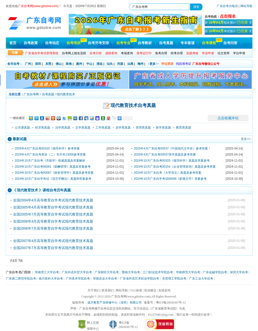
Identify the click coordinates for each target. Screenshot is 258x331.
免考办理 (161, 53)
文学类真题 (82, 127)
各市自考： (14, 64)
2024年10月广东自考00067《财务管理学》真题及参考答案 (54, 172)
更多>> (245, 139)
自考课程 (209, 43)
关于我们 (94, 290)
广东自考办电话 (227, 6)
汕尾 (130, 64)
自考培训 (73, 43)
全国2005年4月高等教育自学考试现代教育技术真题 (53, 207)
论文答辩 (223, 53)
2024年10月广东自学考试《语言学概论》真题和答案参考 (53, 178)
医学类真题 (163, 127)
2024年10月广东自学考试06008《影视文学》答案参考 (170, 178)
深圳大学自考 (239, 272)
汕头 (110, 64)
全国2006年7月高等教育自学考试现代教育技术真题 (53, 228)
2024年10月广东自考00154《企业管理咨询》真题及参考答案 (175, 166)
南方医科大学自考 (51, 278)
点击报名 (228, 16)
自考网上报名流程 (74, 53)
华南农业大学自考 (105, 278)
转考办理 (177, 53)
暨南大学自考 (131, 272)
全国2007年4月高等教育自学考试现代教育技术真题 (53, 241)
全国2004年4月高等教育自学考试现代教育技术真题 (53, 200)
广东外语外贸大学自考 (77, 272)
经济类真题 (42, 127)
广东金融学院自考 (215, 272)
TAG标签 (136, 290)
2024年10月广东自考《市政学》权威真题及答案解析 (50, 160)
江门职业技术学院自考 (158, 272)
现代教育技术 (66, 94)
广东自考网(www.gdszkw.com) (131, 296)
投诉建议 (150, 290)
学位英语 (167, 64)
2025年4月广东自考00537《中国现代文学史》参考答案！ (172, 148)
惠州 (79, 64)
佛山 (59, 64)
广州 (28, 64)
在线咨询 (164, 290)
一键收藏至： (19, 118)
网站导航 (246, 6)
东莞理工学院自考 (174, 278)
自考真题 (166, 43)
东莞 (48, 64)
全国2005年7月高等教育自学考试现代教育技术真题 (53, 214)
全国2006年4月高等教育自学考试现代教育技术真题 (53, 221)
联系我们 (108, 290)
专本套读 (187, 43)
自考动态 (52, 43)
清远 (99, 64)
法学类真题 (62, 127)
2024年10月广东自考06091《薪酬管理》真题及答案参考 (53, 166)
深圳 (38, 64)
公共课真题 (22, 127)
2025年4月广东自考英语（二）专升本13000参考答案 (50, 154)
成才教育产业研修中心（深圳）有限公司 (114, 302)
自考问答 (230, 43)
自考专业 (123, 43)
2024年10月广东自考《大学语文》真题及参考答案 (167, 172)
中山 (89, 64)
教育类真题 (183, 127)
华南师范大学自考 (188, 272)
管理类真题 (143, 127)
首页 (12, 43)
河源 (120, 64)
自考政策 (31, 43)
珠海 (69, 64)
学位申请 (239, 53)
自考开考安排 (98, 43)
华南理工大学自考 (47, 272)
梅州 (140, 64)
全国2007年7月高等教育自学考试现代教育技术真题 (53, 248)
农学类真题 (123, 127)
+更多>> (153, 64)
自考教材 (145, 43)
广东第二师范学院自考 (21, 278)
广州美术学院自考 (78, 278)
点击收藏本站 (228, 118)
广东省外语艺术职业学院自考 (139, 278)
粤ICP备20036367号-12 (171, 302)
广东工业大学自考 (201, 278)
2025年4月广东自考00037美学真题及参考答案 (165, 154)
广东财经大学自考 (107, 272)
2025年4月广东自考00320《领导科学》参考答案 (47, 148)
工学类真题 (102, 127)
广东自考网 (31, 94)
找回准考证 (183, 64)
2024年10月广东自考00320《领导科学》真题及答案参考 (172, 160)
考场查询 (127, 53)
